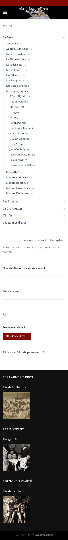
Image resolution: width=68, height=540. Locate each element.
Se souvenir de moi (14, 327)
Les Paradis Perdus (17, 86)
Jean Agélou (17, 144)
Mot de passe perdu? (31, 352)
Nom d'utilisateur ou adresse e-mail (24, 268)
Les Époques (13, 80)
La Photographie (16, 59)
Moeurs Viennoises (17, 193)
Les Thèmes (10, 201)
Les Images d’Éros (14, 222)
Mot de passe (10, 291)
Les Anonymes (18, 160)
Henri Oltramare (19, 133)
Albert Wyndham (20, 96)
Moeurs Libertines (17, 183)
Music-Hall (12, 172)
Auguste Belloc (19, 101)
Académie (12, 43)
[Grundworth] (18, 123)
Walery (14, 117)
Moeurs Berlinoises (17, 177)
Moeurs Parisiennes (18, 188)
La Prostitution (12, 208)
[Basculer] (63, 38)
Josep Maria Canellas (22, 154)
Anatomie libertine (17, 49)
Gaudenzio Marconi (21, 128)
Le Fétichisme (14, 64)
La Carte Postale (16, 54)
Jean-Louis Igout (19, 149)
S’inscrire (9, 352)
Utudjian (15, 112)
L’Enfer (7, 215)
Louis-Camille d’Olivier (23, 165)
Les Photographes (51, 240)
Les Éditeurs (13, 75)
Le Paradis (30, 240)
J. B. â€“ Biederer (19, 139)
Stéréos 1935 (17, 107)
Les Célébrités (14, 70)
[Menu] (5, 12)
